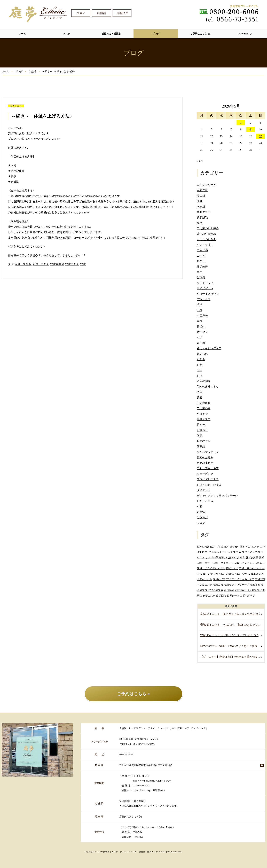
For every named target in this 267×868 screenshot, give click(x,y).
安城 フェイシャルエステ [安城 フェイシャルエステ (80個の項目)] (249, 562)
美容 (199, 397)
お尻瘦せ (202, 315)
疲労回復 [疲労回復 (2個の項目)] (221, 595)
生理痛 (201, 277)
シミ (199, 370)
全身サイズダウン (208, 293)
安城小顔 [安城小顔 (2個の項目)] (255, 584)
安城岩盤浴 (57, 264)
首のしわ (202, 353)
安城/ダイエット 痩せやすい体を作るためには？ (230, 613)
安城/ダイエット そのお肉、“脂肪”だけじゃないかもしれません (232, 624)
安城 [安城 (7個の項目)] (261, 557)
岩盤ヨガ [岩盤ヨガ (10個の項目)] (256, 590)
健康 (199, 435)
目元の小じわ (205, 462)
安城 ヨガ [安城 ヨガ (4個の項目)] (232, 568)
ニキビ (201, 255)
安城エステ (72, 264)
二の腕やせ (203, 408)
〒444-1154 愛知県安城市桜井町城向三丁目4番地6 (145, 765)
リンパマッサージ (208, 452)
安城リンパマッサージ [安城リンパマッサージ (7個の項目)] (236, 584)
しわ (199, 364)
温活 (199, 304)
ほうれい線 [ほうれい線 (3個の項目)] (236, 546)
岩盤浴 (32, 71)
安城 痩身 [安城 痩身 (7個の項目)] (241, 573)
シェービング (205, 473)
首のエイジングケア (209, 348)
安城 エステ (41, 264)
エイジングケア (206, 184)
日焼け (201, 326)
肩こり (201, 261)
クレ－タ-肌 (204, 244)
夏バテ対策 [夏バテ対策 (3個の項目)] (252, 557)
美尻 (199, 321)
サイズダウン (205, 288)
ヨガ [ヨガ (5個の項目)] (238, 552)
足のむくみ (203, 441)
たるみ (201, 359)
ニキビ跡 (202, 250)
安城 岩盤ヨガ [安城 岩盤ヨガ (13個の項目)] (209, 573)
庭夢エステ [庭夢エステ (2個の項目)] (209, 595)
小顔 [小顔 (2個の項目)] (248, 590)
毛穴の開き (203, 381)
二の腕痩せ (203, 402)
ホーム (22, 33)
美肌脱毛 (202, 217)
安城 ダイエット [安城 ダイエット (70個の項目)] (223, 562)
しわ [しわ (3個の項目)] (218, 546)
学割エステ (203, 212)
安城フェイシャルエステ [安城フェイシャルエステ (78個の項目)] (240, 579)
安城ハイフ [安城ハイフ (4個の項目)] (219, 579)
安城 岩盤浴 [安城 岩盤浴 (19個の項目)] (226, 573)
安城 (83, 264)
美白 (199, 272)
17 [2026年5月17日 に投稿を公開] (260, 136)
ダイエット (203, 490)
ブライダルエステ (208, 479)
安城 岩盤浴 (23, 264)
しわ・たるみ (205, 501)
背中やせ (202, 332)
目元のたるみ (205, 457)
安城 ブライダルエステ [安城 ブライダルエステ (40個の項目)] (211, 568)
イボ (199, 337)
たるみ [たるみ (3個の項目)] (225, 546)
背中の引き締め (206, 233)
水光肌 (201, 206)
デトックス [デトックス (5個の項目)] (229, 552)
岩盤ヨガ (202, 517)
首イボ (201, 342)
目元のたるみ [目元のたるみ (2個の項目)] (234, 595)
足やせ (201, 424)
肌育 (199, 201)
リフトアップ (205, 282)
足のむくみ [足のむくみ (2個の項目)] (249, 595)
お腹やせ (202, 430)
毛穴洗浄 (202, 190)
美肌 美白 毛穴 (208, 468)
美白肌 (201, 195)
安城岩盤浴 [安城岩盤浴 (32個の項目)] (216, 590)
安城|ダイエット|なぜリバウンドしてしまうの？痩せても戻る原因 (232, 635)
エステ (66, 33)
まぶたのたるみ (206, 239)
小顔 (199, 506)
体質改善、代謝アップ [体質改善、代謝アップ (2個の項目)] (226, 557)
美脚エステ (203, 419)
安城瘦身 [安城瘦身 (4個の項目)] (240, 590)
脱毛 (199, 223)
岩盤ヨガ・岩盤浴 (111, 33)
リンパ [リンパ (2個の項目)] (209, 557)
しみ (199, 375)
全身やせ (202, 413)
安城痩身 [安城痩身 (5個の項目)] (229, 590)
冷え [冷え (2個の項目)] (242, 557)
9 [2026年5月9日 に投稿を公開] (250, 129)
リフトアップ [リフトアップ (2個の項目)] (249, 552)
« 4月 (200, 161)
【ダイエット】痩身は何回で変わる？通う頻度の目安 (232, 656)
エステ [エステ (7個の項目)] (255, 546)
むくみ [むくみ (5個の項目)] (247, 546)
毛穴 (199, 392)
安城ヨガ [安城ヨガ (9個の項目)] (218, 584)
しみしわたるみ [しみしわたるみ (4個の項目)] (206, 546)
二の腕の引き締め (208, 228)
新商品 (201, 446)
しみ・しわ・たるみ (209, 484)
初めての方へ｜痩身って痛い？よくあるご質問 (228, 646)
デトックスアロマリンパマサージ (217, 495)
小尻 (199, 310)
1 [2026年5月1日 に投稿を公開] (240, 122)
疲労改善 (202, 266)
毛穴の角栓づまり (208, 386)
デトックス (203, 299)
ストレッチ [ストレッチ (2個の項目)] (215, 552)
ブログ (155, 33)
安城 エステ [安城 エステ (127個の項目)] (204, 562)
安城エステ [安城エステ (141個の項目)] (254, 573)
